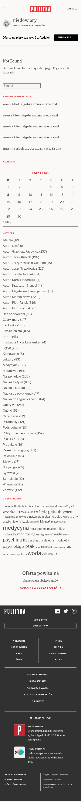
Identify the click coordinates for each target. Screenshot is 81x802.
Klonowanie (11, 354)
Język (7, 348)
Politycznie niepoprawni (19, 433)
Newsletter (40, 620)
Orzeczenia (11, 416)
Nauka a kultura (14, 388)
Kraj (19, 653)
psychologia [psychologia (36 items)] (14, 546)
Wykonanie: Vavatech (52, 780)
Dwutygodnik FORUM (15, 774)
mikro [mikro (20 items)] (60, 529)
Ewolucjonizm (12, 331)
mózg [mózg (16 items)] (40, 534)
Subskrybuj (66, 37)
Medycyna (10, 365)
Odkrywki (9, 405)
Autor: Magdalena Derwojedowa (25, 291)
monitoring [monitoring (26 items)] (26, 534)
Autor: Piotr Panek (15, 303)
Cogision (54, 774)
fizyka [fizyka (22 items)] (43, 512)
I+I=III (7, 337)
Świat (19, 659)
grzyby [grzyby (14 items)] (7, 521)
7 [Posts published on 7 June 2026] (73, 187)
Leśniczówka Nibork (15, 785)
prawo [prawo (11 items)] (66, 534)
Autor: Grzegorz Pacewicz (21, 252)
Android (38, 726)
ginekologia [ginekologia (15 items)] (34, 516)
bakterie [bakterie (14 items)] (8, 506)
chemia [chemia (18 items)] (39, 506)
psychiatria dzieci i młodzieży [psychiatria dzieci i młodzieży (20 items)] (48, 540)
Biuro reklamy (38, 681)
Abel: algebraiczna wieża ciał (34, 103)
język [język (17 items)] (25, 521)
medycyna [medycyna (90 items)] (16, 527)
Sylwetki (9, 473)
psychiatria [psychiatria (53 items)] (15, 540)
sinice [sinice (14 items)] (6, 554)
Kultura (58, 647)
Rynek (58, 641)
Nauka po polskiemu (17, 394)
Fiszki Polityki (36, 749)
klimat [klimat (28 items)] (45, 521)
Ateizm (8, 240)
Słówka (8, 462)
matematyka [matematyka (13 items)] (58, 521)
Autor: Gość (11, 246)
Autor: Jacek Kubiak (17, 257)
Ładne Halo (63, 774)
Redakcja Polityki (38, 674)
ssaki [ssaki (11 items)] (13, 554)
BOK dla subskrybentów (38, 695)
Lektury (8, 359)
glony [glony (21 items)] (74, 516)
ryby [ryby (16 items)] (68, 546)
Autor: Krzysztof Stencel (20, 286)
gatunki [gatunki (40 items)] (55, 511)
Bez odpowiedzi (14, 314)
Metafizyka (10, 371)
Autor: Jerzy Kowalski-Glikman (24, 263)
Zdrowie (8, 490)
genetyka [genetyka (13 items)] (21, 516)
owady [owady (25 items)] (56, 534)
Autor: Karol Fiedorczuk (19, 280)
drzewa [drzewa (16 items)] (60, 506)
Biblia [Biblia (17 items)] (17, 506)
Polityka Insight (13, 780)
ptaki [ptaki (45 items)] (30, 546)
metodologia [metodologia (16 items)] (38, 529)
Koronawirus (19, 647)
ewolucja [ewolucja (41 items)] (11, 511)
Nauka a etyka (13, 382)
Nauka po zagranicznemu (20, 399)
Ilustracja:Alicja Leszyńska (21, 342)
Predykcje (10, 445)
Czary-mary (11, 320)
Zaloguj (72, 9)
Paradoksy (10, 422)
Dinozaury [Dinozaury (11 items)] (49, 506)
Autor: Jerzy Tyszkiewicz (20, 269)
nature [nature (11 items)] (48, 534)
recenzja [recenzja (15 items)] (46, 546)
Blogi (58, 659)
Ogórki (7, 411)
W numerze (19, 641)
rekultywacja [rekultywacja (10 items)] (59, 547)
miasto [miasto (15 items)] (51, 529)
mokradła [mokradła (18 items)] (9, 534)
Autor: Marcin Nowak (17, 297)
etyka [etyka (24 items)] (69, 506)
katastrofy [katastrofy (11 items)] (34, 521)
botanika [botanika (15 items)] (27, 506)
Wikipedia (10, 484)
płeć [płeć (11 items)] (38, 547)
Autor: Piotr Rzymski (17, 308)
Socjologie (10, 467)
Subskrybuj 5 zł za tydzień (38, 587)
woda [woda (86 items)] (34, 553)
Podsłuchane (12, 428)
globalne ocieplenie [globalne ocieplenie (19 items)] (55, 517)
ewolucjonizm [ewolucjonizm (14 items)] (29, 512)
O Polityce (38, 701)
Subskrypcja (40, 626)
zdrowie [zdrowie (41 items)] (49, 553)
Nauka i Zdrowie (58, 653)
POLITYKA (10, 439)
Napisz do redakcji (38, 688)
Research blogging (16, 450)
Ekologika (9, 325)
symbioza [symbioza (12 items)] (22, 554)
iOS (29, 726)
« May (7, 222)
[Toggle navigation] (5, 9)
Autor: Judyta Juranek (18, 274)
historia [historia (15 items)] (16, 521)
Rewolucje (10, 456)
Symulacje (10, 479)
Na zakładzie (12, 376)
